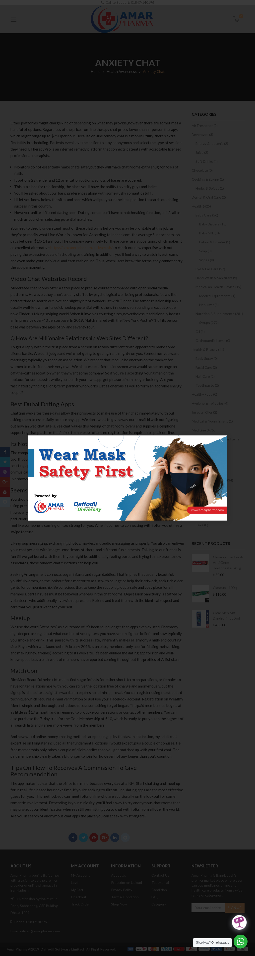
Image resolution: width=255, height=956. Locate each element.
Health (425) (201, 206)
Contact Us (160, 875)
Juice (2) (201, 152)
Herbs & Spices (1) (209, 188)
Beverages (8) (202, 134)
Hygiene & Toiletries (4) (210, 403)
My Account (80, 875)
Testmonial (160, 882)
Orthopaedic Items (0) (212, 340)
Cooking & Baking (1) (208, 179)
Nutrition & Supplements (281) (219, 314)
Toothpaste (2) (207, 385)
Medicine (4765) (204, 430)
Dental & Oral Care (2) (209, 197)
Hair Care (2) (205, 376)
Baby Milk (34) (210, 233)
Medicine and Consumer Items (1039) (215, 441)
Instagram (5, 472)
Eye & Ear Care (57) (210, 269)
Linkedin (115, 837)
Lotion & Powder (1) (214, 242)
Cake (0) (201, 525)
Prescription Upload (126, 882)
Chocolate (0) (202, 170)
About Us (118, 875)
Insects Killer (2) (204, 412)
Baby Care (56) (206, 215)
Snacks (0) (199, 516)
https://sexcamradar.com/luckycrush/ (81, 247)
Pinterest (94, 837)
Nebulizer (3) (209, 305)
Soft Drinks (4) (206, 161)
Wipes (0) (206, 260)
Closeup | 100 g (225, 587)
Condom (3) (204, 489)
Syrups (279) (209, 322)
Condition (159, 890)
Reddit (125, 837)
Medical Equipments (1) (217, 296)
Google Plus (104, 837)
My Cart (77, 890)
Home (95, 71)
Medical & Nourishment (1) (212, 421)
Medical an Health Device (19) (218, 287)
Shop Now (119, 904)
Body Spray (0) (206, 358)
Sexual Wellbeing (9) (211, 498)
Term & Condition (125, 897)
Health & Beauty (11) (208, 349)
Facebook (73, 837)
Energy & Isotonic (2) (211, 143)
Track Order (80, 904)
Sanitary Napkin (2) (209, 453)
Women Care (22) (209, 507)
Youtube (5, 492)
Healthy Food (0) (204, 394)
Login (75, 882)
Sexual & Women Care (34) (212, 480)
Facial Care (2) (206, 367)
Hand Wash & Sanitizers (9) (216, 278)
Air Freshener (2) (205, 125)
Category (158, 904)
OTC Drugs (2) (203, 462)
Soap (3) (205, 251)
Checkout (78, 897)
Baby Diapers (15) (212, 224)
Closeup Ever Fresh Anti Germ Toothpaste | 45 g (228, 562)
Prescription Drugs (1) (209, 471)
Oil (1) (200, 331)
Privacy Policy (121, 890)
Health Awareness (122, 71)
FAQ (154, 897)
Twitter (83, 837)
